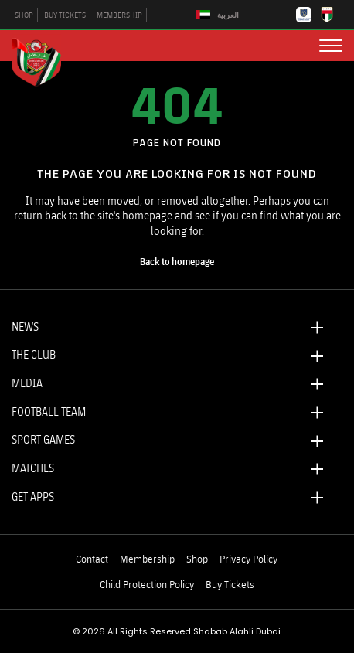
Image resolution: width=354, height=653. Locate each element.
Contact (92, 559)
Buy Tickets (230, 584)
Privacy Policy (248, 559)
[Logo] (42, 60)
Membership (147, 559)
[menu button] (330, 45)
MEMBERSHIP (119, 14)
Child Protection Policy (147, 584)
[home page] (177, 262)
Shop (197, 559)
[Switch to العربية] (219, 15)
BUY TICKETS (65, 14)
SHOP (24, 14)
